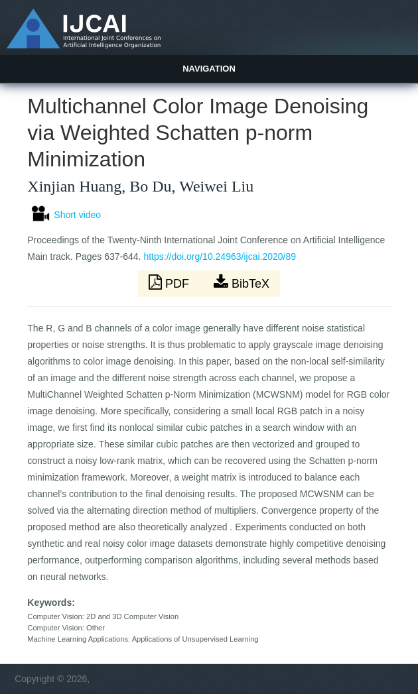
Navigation (209, 69)
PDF (170, 282)
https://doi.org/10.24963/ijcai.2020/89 (219, 256)
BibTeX (241, 282)
